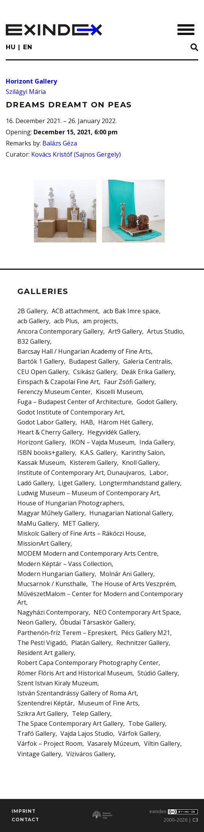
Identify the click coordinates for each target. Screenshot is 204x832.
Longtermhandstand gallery (139, 483)
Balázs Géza (59, 143)
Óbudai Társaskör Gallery (97, 622)
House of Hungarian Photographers (70, 503)
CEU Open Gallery (42, 372)
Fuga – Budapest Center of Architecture (74, 402)
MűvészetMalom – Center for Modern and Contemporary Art (100, 598)
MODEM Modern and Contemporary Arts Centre (87, 553)
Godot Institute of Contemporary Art (70, 412)
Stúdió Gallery (157, 673)
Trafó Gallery (36, 733)
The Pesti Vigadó (41, 642)
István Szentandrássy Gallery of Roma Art (77, 693)
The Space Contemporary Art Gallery (70, 723)
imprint (24, 811)
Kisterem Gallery (93, 462)
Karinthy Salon (142, 452)
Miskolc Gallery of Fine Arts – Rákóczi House (80, 533)
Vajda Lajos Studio (86, 733)
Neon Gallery (36, 622)
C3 (195, 820)
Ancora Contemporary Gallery (60, 331)
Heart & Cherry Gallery (49, 432)
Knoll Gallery (140, 462)
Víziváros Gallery (90, 754)
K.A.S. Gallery (98, 452)
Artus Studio (165, 331)
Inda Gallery (156, 442)
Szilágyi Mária (26, 91)
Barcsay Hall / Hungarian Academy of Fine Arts (84, 351)
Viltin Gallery (162, 743)
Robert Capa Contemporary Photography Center (88, 662)
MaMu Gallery (37, 523)
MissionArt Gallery (43, 543)
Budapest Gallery (93, 361)
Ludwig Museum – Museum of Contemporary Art (88, 493)
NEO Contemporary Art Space (136, 612)
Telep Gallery (91, 713)
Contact (25, 819)
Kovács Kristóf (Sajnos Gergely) (76, 154)
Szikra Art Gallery (42, 713)
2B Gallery (32, 311)
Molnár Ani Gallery (126, 574)
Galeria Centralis (147, 361)
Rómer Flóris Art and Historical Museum (74, 673)
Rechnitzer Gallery (142, 642)
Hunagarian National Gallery (130, 513)
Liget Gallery (76, 483)
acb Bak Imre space (131, 311)
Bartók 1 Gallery (40, 361)
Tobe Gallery (146, 723)
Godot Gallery (156, 402)
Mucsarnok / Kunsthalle (51, 584)
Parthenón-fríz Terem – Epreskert (66, 632)
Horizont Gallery (31, 81)
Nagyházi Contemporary (53, 612)
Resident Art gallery (45, 652)
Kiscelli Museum (119, 392)
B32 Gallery (33, 341)
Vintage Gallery (39, 754)
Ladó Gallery (35, 483)
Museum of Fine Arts (108, 703)
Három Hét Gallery (125, 422)
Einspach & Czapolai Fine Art (58, 382)
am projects (100, 321)
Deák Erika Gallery (147, 372)
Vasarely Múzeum (113, 743)
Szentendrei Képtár (45, 703)
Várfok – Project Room (49, 743)
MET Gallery (80, 523)
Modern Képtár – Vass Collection (64, 564)
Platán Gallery (91, 642)
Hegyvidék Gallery (113, 432)
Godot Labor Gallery (46, 422)
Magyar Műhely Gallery (50, 513)
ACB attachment (75, 311)
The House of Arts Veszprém (133, 584)
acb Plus (66, 321)
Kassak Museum (41, 462)
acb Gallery (33, 321)
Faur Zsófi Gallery (129, 382)
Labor (158, 472)
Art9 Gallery (125, 331)
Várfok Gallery (138, 733)
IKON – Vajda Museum (102, 442)
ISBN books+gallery (46, 452)
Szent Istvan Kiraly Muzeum (57, 683)
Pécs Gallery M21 (145, 632)
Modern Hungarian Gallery (56, 574)
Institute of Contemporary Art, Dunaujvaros (80, 472)
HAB (86, 422)
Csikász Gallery (94, 372)
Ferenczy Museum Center (54, 392)
